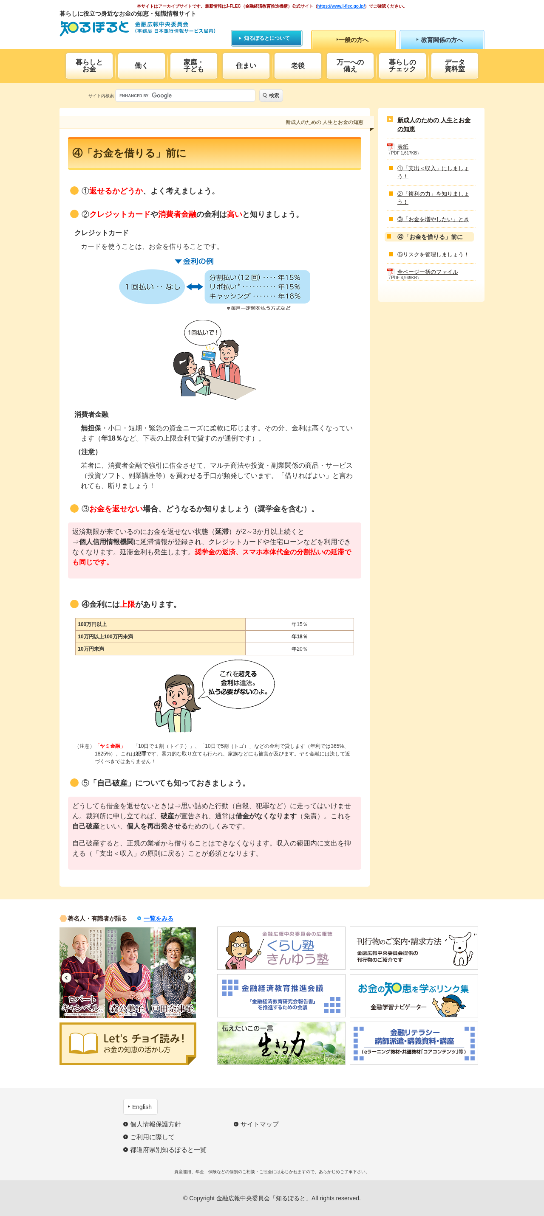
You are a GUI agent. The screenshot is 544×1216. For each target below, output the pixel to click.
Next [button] (189, 978)
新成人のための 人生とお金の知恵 (433, 124)
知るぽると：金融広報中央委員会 (137, 29)
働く (141, 65)
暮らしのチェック (402, 66)
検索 (274, 95)
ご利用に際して (152, 1137)
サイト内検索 (101, 95)
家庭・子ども (194, 66)
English (142, 1107)
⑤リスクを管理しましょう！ (433, 254)
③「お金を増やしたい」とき (433, 219)
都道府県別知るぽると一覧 (168, 1149)
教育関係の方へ (442, 40)
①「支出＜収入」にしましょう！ (433, 172)
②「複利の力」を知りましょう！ (433, 198)
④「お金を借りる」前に (430, 236)
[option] (82, 972)
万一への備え (350, 66)
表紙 (402, 146)
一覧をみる (158, 918)
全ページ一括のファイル (427, 272)
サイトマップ (260, 1124)
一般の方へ (353, 40)
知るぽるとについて (267, 38)
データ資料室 (455, 66)
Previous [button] (66, 978)
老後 (298, 65)
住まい (246, 65)
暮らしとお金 (89, 66)
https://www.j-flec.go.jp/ (341, 6)
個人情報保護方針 (155, 1124)
